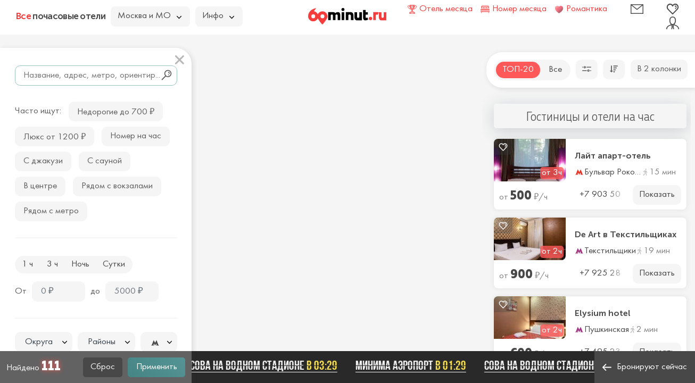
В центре (40, 186)
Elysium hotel (603, 313)
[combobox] (43, 342)
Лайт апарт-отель (613, 156)
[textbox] (43, 342)
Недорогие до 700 (115, 110)
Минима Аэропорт (415, 365)
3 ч (52, 264)
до (95, 291)
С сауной (104, 161)
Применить (156, 367)
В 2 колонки (659, 69)
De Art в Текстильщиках (625, 234)
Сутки (114, 264)
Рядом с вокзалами (117, 186)
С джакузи (43, 161)
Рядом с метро (51, 211)
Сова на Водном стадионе (268, 365)
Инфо (218, 16)
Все (555, 69)
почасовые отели (60, 16)
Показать (657, 194)
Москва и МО (149, 16)
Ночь (80, 264)
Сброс (102, 367)
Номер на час (135, 136)
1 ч (27, 264)
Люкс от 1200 (54, 135)
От (21, 291)
